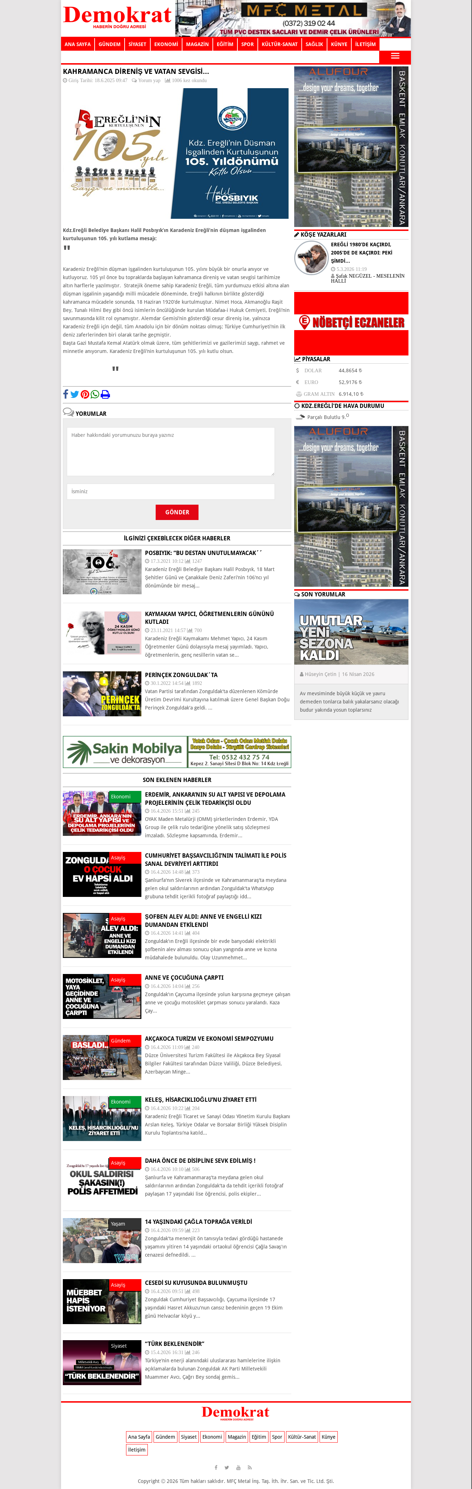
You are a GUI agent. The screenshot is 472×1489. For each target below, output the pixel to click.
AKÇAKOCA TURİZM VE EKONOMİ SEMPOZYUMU (209, 1038)
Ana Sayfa (139, 1437)
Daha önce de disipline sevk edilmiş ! (200, 1160)
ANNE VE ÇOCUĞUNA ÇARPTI (184, 977)
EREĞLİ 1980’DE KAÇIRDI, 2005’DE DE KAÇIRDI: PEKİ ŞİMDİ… (361, 253)
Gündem (165, 1437)
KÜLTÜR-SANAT (280, 44)
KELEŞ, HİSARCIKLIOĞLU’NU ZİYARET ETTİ (200, 1099)
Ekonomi (212, 1437)
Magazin (237, 1437)
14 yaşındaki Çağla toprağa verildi (198, 1221)
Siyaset (189, 1437)
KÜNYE (339, 44)
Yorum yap (149, 80)
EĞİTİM (225, 44)
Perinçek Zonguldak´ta (181, 675)
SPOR (247, 44)
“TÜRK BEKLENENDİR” (174, 1344)
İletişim (137, 1450)
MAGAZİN (197, 44)
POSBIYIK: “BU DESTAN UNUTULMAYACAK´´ (203, 553)
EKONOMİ (166, 44)
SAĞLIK (314, 44)
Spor (277, 1437)
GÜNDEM (110, 44)
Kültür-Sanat (302, 1437)
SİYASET (137, 44)
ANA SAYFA (78, 44)
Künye (329, 1437)
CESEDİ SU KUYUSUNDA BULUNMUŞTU (196, 1282)
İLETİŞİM (365, 44)
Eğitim (259, 1437)
